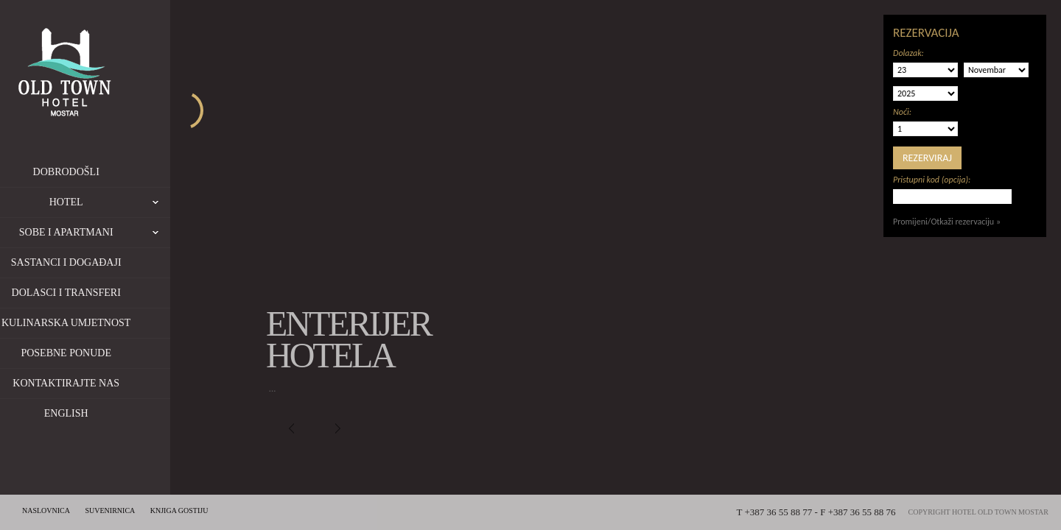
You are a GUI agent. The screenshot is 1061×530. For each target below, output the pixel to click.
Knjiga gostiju (179, 510)
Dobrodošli (104, 171)
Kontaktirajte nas (104, 383)
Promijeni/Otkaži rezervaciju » (947, 221)
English (105, 413)
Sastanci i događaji (104, 262)
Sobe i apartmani (133, 232)
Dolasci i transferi (103, 292)
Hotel (148, 202)
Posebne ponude (104, 352)
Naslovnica (46, 510)
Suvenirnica (110, 510)
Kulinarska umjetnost (104, 322)
